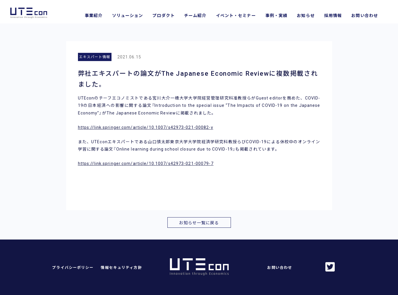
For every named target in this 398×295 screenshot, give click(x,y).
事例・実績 (276, 15)
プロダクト (163, 15)
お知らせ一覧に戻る (199, 222)
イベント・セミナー (236, 15)
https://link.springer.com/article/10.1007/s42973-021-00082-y (145, 127)
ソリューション (127, 15)
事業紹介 (93, 15)
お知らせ (305, 15)
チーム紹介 (195, 15)
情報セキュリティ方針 (121, 267)
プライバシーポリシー (73, 267)
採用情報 (333, 15)
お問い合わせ (364, 15)
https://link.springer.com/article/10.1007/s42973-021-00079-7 (146, 163)
